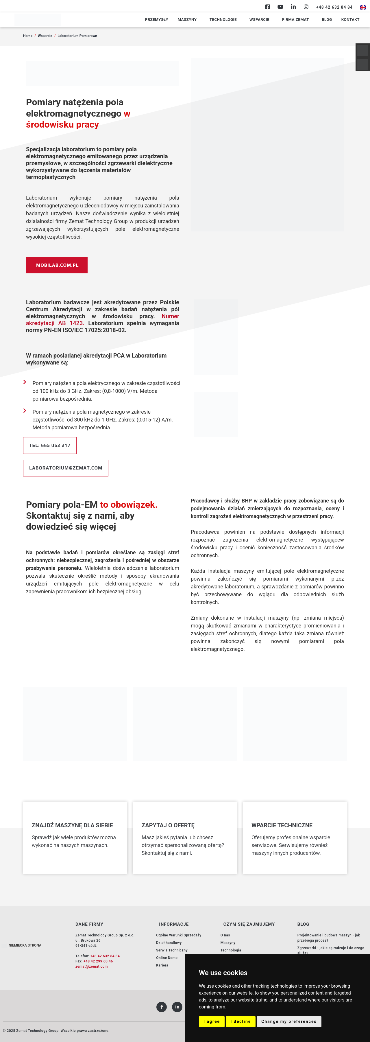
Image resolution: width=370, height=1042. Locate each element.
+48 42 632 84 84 (105, 956)
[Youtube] (280, 6)
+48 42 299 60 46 (98, 961)
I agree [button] (212, 1021)
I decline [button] (240, 1021)
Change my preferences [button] (289, 1021)
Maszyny (200, 20)
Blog (329, 20)
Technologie (233, 20)
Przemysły (172, 20)
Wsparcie (267, 20)
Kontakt (351, 20)
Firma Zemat (300, 20)
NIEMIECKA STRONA (25, 945)
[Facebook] (267, 6)
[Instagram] (306, 6)
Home (27, 36)
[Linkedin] (293, 6)
